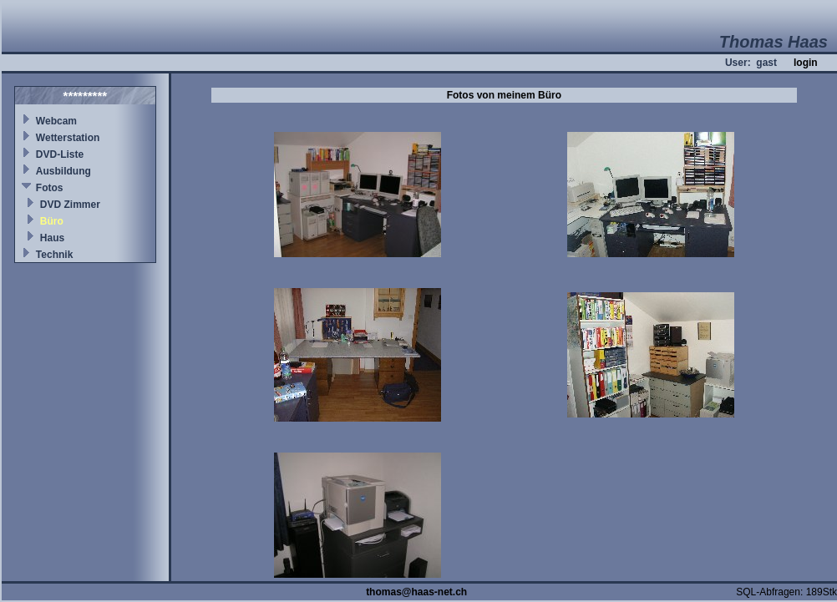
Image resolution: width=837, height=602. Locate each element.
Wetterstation (67, 138)
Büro (51, 221)
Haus (52, 238)
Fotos (49, 188)
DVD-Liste (60, 154)
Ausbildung (63, 171)
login (806, 62)
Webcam (56, 121)
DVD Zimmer (70, 204)
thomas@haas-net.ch (416, 592)
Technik (54, 255)
